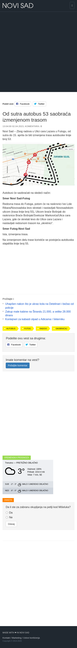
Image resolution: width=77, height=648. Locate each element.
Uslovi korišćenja (31, 638)
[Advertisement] (38, 51)
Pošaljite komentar (17, 365)
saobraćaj (61, 329)
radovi (43, 329)
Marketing (16, 638)
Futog (27, 329)
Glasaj (11, 524)
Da (9, 512)
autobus (10, 329)
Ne (9, 517)
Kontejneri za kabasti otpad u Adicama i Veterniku (35, 319)
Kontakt (6, 638)
